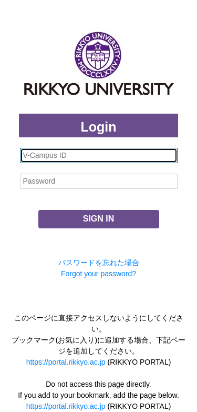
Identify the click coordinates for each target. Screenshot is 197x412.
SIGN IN (99, 218)
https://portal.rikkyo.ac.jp (66, 362)
